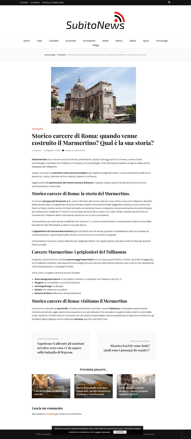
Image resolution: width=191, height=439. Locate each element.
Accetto (120, 432)
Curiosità (53, 40)
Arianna (37, 150)
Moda (105, 40)
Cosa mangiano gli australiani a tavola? (50, 392)
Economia (71, 40)
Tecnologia (162, 40)
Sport (146, 40)
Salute (132, 40)
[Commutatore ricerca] (169, 2)
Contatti (24, 2)
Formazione (89, 40)
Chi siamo (35, 2)
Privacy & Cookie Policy (53, 2)
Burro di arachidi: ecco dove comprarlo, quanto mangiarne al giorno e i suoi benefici (93, 391)
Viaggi (95, 45)
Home (26, 40)
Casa (39, 40)
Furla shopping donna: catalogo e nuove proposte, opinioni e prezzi (134, 391)
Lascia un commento (75, 150)
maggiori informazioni (102, 432)
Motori (119, 40)
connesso (49, 414)
